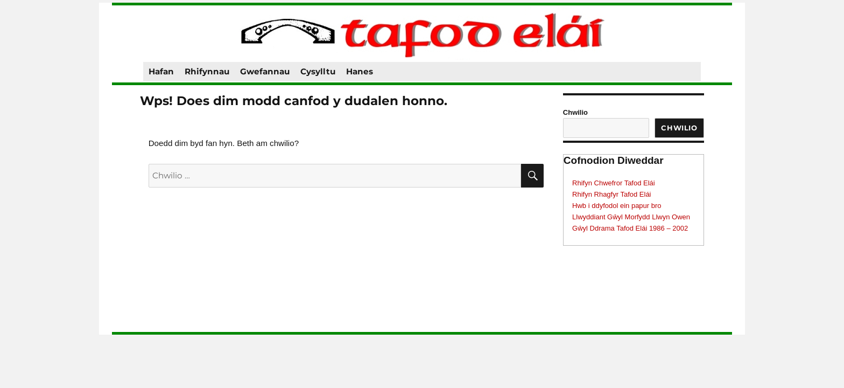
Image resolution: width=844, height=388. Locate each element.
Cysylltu (317, 71)
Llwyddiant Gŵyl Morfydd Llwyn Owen (631, 217)
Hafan (161, 71)
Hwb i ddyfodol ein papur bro (617, 206)
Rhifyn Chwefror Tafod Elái (613, 183)
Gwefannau (265, 71)
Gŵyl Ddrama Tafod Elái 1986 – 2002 (630, 228)
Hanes (359, 71)
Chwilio (575, 112)
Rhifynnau (207, 71)
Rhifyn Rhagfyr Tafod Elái (611, 194)
